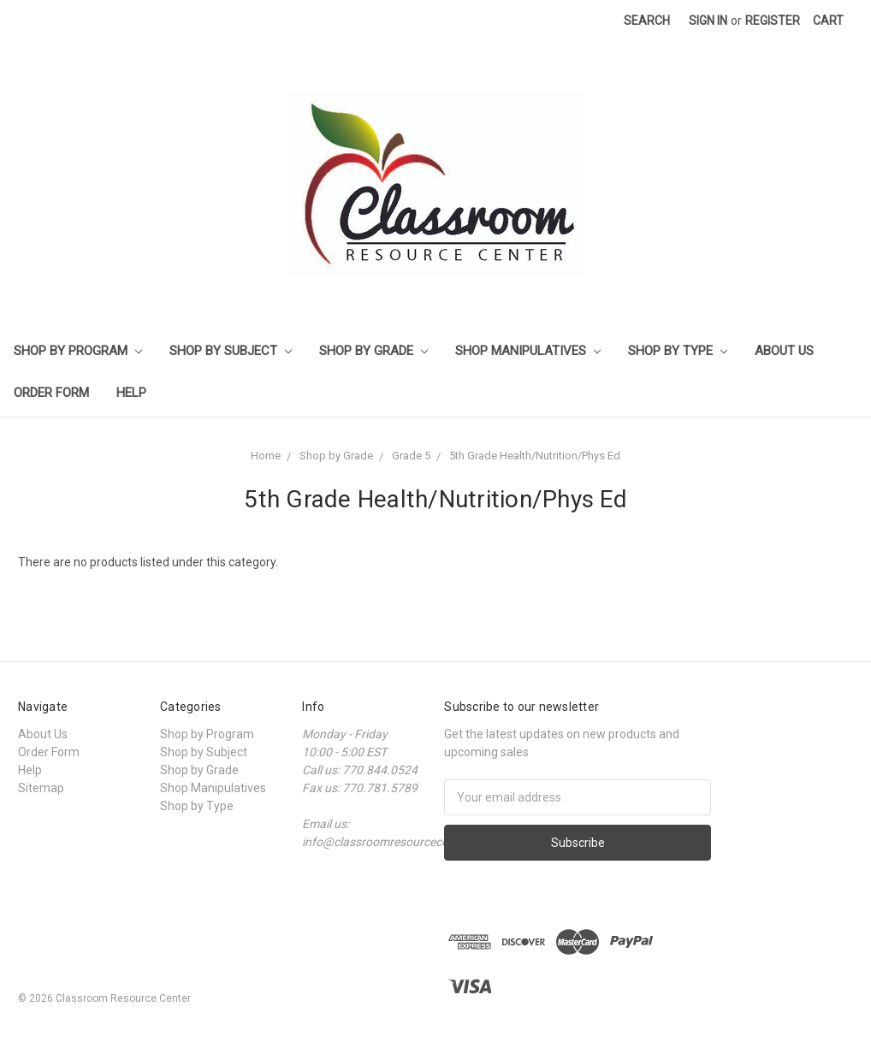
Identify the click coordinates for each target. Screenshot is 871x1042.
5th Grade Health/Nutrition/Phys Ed (534, 455)
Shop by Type (677, 350)
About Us (784, 350)
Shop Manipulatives (528, 350)
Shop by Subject (230, 350)
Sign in (708, 20)
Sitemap (41, 788)
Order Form (51, 392)
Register (772, 20)
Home (266, 455)
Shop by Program (78, 350)
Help (131, 392)
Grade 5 (411, 455)
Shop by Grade (373, 350)
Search (647, 20)
